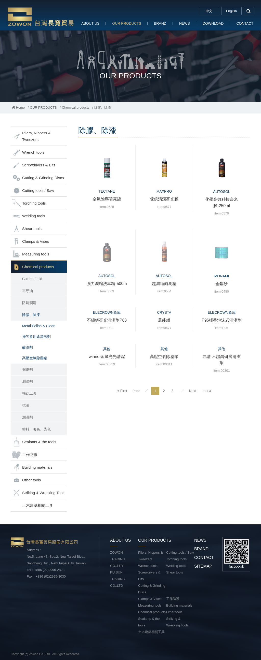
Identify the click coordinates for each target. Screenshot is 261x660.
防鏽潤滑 (29, 303)
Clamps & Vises (30, 241)
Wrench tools (28, 152)
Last (206, 391)
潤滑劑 (27, 417)
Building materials (32, 467)
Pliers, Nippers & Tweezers (31, 136)
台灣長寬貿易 (41, 16)
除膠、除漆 (31, 315)
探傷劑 (27, 369)
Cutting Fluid (32, 279)
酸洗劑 (27, 347)
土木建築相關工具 (37, 505)
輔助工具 (29, 393)
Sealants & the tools (34, 442)
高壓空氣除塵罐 (34, 358)
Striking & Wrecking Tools (39, 493)
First (122, 391)
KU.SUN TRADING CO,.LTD (117, 578)
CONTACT (244, 23)
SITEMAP (203, 566)
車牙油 (27, 291)
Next (192, 391)
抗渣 (25, 405)
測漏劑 (27, 381)
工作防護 (24, 454)
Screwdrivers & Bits (33, 165)
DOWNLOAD (213, 23)
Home (18, 107)
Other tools (26, 480)
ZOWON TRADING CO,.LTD (117, 559)
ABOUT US (90, 23)
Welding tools (28, 216)
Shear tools (27, 228)
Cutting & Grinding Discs (38, 178)
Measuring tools (30, 254)
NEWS (184, 23)
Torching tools (29, 203)
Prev (136, 391)
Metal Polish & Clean (38, 326)
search (248, 11)
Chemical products (75, 107)
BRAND (160, 23)
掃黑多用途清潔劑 (36, 337)
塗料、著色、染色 (36, 429)
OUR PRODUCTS (126, 23)
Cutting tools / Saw (33, 190)
